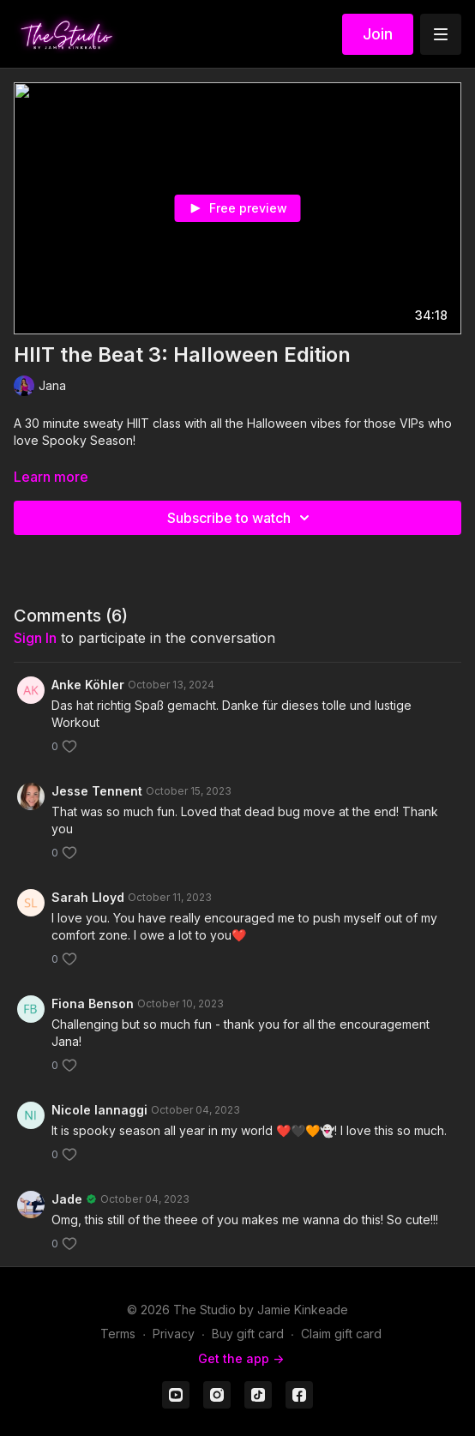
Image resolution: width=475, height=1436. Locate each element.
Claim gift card (341, 1333)
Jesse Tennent (96, 791)
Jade (66, 1199)
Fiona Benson (92, 1003)
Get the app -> (241, 1358)
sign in (35, 637)
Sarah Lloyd (87, 897)
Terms (117, 1333)
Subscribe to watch (241, 518)
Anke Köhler (87, 684)
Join (378, 34)
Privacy (174, 1333)
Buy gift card (248, 1333)
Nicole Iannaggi (99, 1110)
